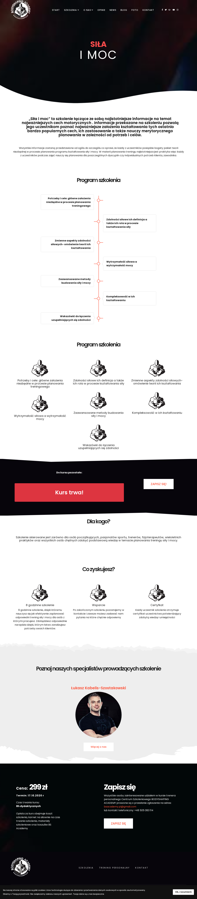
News (113, 10)
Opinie (101, 10)
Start (56, 10)
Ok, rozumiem (183, 891)
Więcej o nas (99, 747)
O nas (87, 10)
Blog (124, 10)
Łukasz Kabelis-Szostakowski (98, 688)
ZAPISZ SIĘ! (159, 484)
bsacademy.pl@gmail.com (120, 806)
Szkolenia (70, 10)
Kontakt (148, 10)
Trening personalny (114, 867)
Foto (134, 10)
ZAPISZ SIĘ (118, 823)
